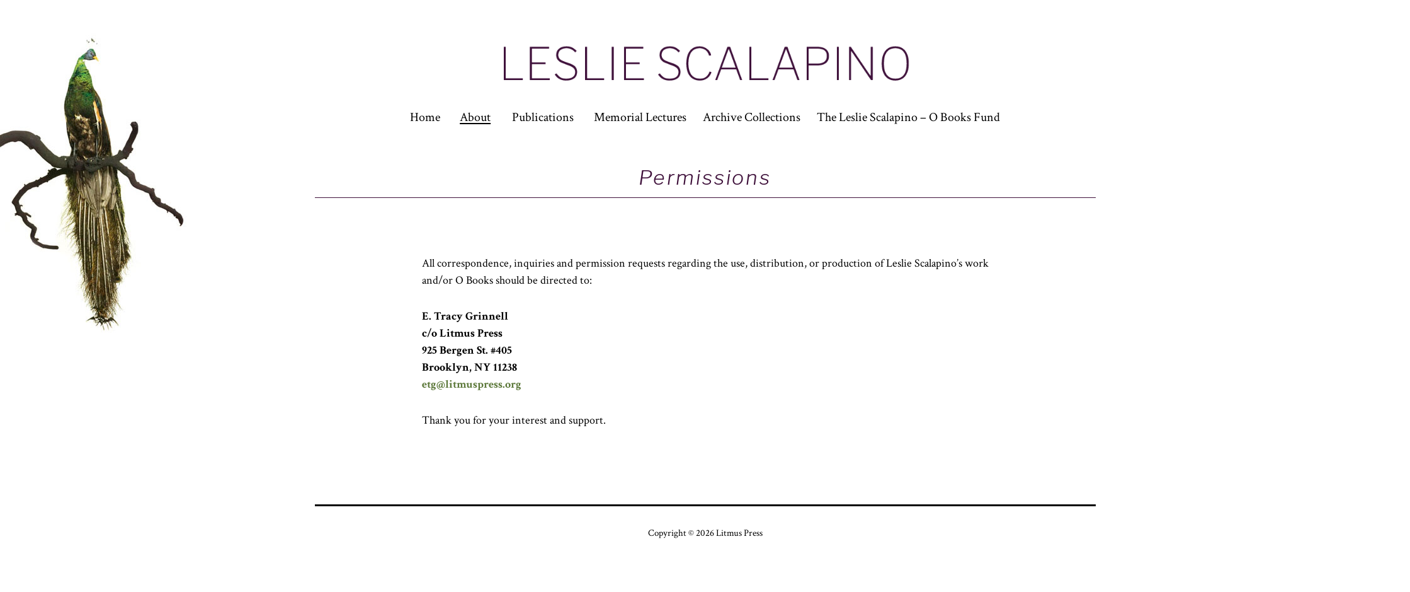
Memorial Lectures (640, 117)
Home (425, 117)
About (475, 117)
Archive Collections (751, 117)
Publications (543, 117)
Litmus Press (739, 533)
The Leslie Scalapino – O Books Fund (908, 117)
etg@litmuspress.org (471, 384)
